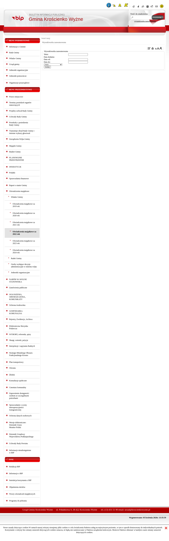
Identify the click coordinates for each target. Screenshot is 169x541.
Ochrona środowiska (17, 305)
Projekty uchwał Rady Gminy (21, 111)
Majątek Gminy (15, 146)
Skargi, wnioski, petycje (18, 340)
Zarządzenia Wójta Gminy (19, 139)
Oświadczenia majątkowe (19, 191)
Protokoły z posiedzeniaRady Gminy (18, 123)
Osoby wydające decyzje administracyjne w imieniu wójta (24, 265)
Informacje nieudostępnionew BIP (20, 451)
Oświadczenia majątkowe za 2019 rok (24, 205)
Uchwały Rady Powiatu (18, 443)
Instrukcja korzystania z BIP (20, 480)
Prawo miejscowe (16, 97)
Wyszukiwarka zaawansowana (54, 42)
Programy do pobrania (18, 501)
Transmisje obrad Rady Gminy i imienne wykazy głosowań (21, 132)
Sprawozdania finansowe (19, 178)
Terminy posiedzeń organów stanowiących (20, 103)
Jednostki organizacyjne (18, 70)
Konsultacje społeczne (18, 380)
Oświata (12, 368)
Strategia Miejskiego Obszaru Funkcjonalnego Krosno (21, 354)
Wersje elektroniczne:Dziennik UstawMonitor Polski (17, 425)
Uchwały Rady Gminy (18, 117)
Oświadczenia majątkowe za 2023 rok (24, 242)
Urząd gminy (14, 64)
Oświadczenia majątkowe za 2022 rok (24, 232)
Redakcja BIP (14, 467)
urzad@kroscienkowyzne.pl (137, 510)
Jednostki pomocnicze (18, 76)
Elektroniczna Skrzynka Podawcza (18, 327)
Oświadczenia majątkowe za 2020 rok (24, 214)
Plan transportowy (16, 362)
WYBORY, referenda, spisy (20, 334)
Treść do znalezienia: (139, 14)
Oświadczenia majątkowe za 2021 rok (24, 223)
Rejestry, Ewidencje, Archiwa (21, 319)
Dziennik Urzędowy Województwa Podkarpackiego (21, 435)
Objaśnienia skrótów (17, 487)
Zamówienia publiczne (18, 287)
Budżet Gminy (15, 152)
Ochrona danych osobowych (20, 416)
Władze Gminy (15, 58)
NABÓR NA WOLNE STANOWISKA (18, 280)
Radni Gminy (16, 258)
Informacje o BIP (16, 473)
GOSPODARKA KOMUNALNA (15, 312)
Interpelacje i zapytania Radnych (22, 346)
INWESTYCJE (15, 167)
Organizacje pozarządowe (19, 83)
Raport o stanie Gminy (18, 185)
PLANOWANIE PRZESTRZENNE (16, 158)
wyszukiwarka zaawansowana (145, 21)
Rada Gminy (14, 52)
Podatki (12, 173)
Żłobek (12, 375)
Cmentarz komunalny (17, 387)
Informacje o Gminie (17, 47)
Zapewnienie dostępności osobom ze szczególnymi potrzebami (19, 395)
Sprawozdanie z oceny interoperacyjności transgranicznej (18, 407)
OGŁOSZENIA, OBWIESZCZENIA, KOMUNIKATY (17, 296)
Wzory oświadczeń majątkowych (22, 494)
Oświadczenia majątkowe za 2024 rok (24, 251)
